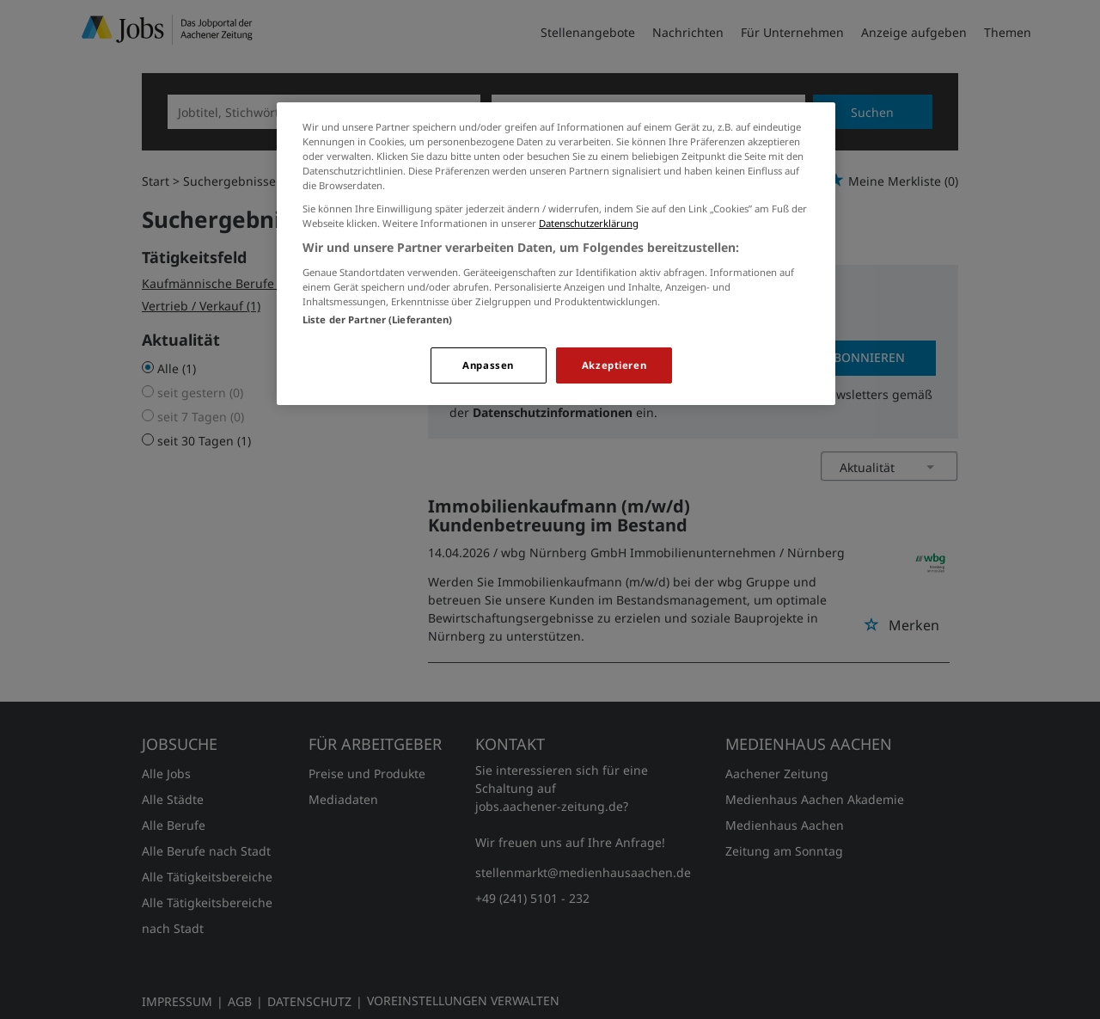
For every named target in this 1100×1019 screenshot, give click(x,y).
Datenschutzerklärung (589, 223)
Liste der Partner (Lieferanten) (377, 319)
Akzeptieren (614, 365)
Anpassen (488, 365)
